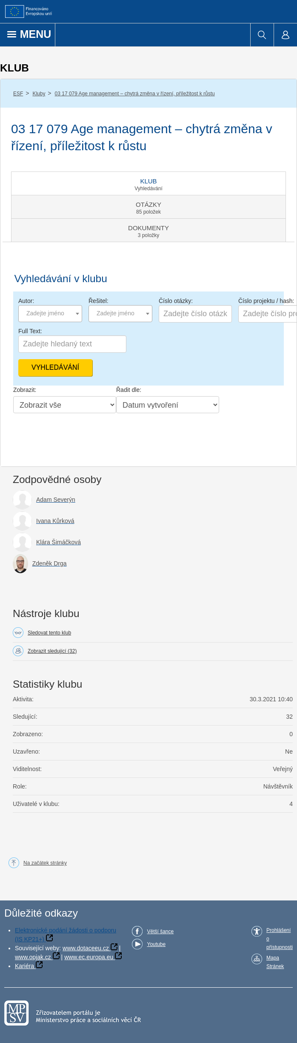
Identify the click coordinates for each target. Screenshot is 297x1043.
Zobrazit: (24, 389)
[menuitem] (262, 34)
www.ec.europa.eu (88, 957)
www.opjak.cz (33, 957)
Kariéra (24, 966)
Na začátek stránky (45, 863)
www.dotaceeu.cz (86, 948)
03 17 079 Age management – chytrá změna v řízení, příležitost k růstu (135, 94)
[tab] (148, 183)
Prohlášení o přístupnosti (279, 938)
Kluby (38, 94)
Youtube (156, 944)
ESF (18, 94)
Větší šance (160, 931)
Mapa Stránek (275, 962)
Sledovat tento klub (49, 633)
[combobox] (50, 313)
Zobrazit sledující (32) (52, 651)
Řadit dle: (128, 389)
